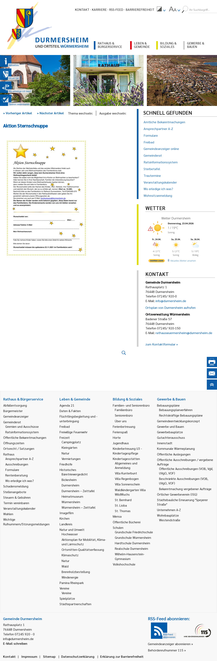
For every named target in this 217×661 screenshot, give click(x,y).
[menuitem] (161, 9)
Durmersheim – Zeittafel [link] (78, 491)
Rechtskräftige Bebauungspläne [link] (181, 415)
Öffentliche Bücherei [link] (127, 522)
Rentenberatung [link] (16, 475)
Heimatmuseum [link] (72, 496)
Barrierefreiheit (140, 9)
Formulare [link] (12, 469)
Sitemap (49, 656)
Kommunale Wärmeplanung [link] (176, 448)
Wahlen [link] (8, 514)
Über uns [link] (121, 421)
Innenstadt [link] (164, 443)
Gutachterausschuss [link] (171, 437)
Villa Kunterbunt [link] (126, 473)
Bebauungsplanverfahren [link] (176, 410)
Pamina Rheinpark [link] (72, 583)
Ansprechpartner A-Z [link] (19, 458)
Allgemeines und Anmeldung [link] (126, 465)
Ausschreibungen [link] (16, 464)
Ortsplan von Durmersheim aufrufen (170, 307)
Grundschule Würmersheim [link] (133, 537)
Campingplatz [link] (71, 442)
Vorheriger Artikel (17, 113)
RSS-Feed (116, 9)
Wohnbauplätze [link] (168, 515)
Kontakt (82, 9)
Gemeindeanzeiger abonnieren (169, 644)
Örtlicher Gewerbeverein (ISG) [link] (177, 494)
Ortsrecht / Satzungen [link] (18, 448)
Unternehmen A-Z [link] (169, 510)
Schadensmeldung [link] (15, 486)
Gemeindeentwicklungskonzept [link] (178, 421)
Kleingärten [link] (69, 447)
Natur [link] (65, 453)
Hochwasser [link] (70, 534)
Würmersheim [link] (71, 502)
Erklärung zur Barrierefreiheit (122, 656)
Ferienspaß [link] (120, 432)
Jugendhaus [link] (121, 443)
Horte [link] (117, 437)
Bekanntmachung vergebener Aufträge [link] (185, 489)
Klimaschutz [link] (70, 555)
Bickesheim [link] (69, 479)
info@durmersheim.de (171, 301)
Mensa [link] (117, 516)
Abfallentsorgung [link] (15, 405)
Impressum (29, 656)
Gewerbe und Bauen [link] (170, 426)
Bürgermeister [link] (13, 411)
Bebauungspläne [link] (168, 405)
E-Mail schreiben (15, 643)
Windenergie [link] (70, 577)
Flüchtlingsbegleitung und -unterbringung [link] (78, 418)
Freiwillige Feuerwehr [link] (73, 432)
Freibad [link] (65, 426)
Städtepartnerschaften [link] (75, 604)
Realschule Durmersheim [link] (131, 548)
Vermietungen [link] (71, 458)
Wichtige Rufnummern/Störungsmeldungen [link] (26, 521)
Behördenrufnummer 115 (165, 650)
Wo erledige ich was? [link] (19, 480)
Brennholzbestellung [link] (76, 572)
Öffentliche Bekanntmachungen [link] (24, 437)
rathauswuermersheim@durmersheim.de (184, 333)
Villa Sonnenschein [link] (127, 484)
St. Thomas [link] (123, 511)
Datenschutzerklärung (77, 656)
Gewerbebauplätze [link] (170, 432)
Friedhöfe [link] (66, 464)
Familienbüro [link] (123, 410)
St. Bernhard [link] (123, 500)
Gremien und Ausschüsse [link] (22, 426)
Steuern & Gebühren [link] (17, 497)
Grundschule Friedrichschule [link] (134, 532)
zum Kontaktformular (160, 344)
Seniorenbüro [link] (124, 415)
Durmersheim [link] (70, 485)
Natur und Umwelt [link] (72, 529)
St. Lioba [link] (121, 505)
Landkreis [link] (66, 524)
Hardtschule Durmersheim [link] (132, 543)
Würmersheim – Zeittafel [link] (78, 507)
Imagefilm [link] (67, 513)
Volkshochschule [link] (124, 564)
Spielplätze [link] (67, 598)
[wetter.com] (156, 261)
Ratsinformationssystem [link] (22, 432)
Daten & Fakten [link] (70, 411)
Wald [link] (65, 566)
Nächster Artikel (50, 113)
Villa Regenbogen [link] (127, 478)
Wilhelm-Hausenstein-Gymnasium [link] (129, 556)
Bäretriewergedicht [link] (75, 474)
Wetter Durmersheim (175, 218)
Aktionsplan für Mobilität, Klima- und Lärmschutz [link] (84, 541)
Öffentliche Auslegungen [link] (173, 454)
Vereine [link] (66, 593)
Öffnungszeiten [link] (13, 443)
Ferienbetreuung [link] (124, 426)
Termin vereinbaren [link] (16, 503)
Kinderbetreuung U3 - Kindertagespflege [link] (127, 450)
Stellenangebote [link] (14, 492)
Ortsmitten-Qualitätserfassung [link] (83, 549)
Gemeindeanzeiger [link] (16, 416)
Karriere (99, 9)
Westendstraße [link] (169, 520)
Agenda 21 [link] (67, 405)
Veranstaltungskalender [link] (19, 508)
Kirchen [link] (65, 518)
